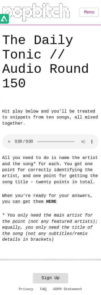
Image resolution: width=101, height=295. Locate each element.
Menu (89, 12)
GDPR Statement (67, 289)
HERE (51, 201)
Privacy (26, 289)
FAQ (43, 289)
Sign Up (50, 278)
